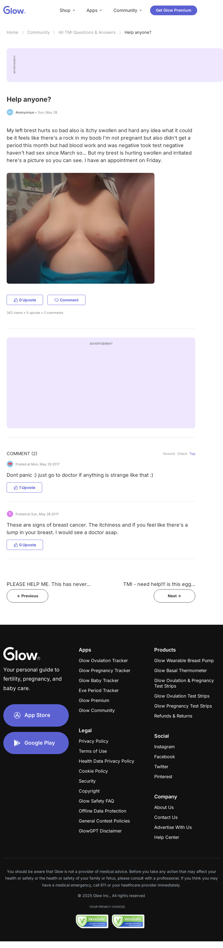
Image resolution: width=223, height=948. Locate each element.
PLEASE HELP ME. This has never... (49, 584)
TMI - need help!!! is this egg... (159, 584)
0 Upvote (25, 300)
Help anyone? (138, 32)
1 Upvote (24, 487)
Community (38, 32)
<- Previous (27, 595)
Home (12, 32)
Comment (66, 300)
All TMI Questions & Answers (87, 32)
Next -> (174, 595)
